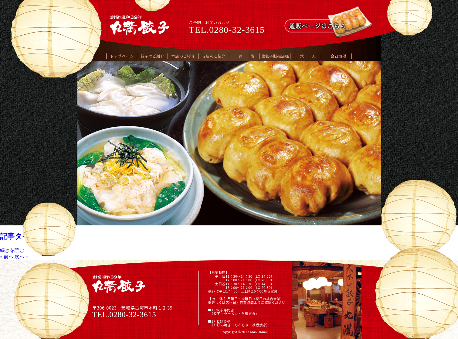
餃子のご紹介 (152, 56)
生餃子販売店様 (275, 56)
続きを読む (12, 250)
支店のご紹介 (214, 56)
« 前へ (6, 256)
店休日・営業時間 (240, 302)
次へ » (21, 256)
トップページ (122, 56)
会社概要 (338, 56)
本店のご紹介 (183, 56)
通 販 (246, 56)
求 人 (308, 56)
